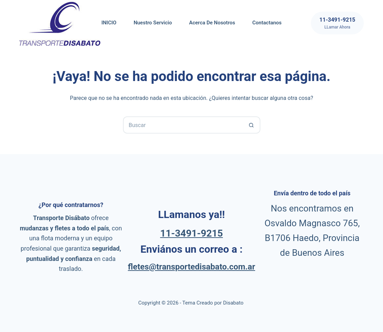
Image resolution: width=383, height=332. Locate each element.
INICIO (108, 23)
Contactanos (267, 23)
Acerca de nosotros (212, 23)
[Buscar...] (183, 125)
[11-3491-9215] (337, 23)
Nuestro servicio (153, 23)
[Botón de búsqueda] (251, 125)
